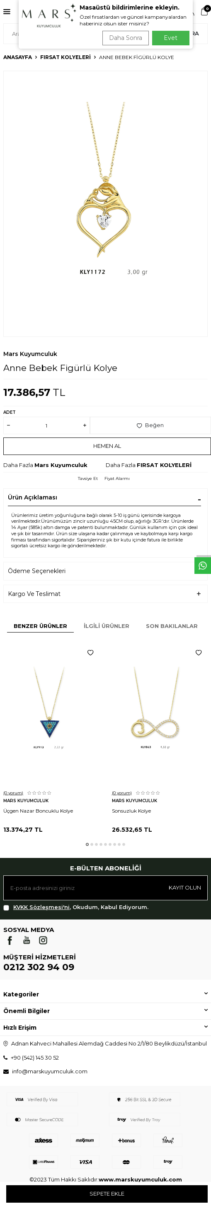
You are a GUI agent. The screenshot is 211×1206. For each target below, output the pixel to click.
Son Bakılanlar (172, 626)
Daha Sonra (125, 38)
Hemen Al (107, 445)
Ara (193, 33)
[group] (105, 203)
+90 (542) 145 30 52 (35, 1057)
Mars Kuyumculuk (30, 354)
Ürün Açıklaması (32, 497)
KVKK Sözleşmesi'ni (41, 907)
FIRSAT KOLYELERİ (65, 57)
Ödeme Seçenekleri (36, 571)
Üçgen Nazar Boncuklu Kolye (38, 811)
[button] (87, 844)
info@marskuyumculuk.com (49, 1071)
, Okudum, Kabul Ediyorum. (75, 907)
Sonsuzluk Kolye (131, 811)
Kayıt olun (185, 887)
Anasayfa (17, 57)
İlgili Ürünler (106, 626)
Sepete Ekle (107, 1193)
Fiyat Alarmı (117, 478)
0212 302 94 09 (38, 967)
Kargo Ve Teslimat (34, 594)
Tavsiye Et (88, 478)
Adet (9, 412)
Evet (170, 38)
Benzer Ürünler (40, 626)
